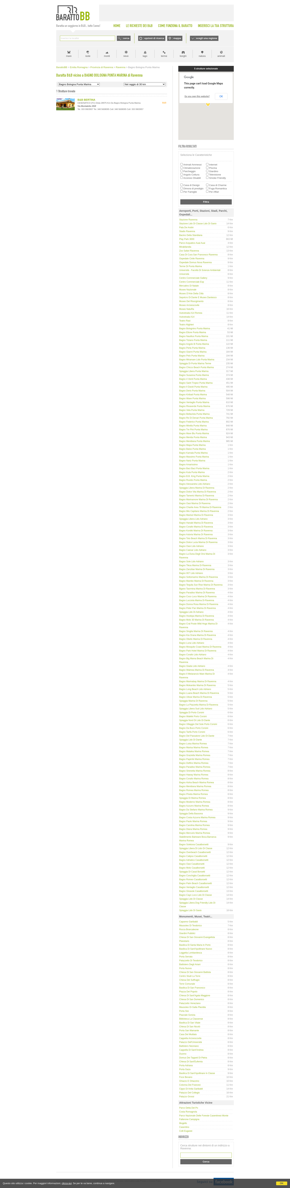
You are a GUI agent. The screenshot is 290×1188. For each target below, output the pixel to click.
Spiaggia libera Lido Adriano (193, 519)
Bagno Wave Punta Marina (192, 398)
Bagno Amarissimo (188, 464)
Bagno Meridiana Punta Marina (194, 441)
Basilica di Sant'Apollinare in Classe (197, 1073)
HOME (116, 25)
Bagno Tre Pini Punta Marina (193, 429)
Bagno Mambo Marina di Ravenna (196, 581)
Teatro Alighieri (186, 324)
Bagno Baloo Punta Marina (192, 449)
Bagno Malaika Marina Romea (194, 751)
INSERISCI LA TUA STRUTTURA (216, 25)
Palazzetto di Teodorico (191, 960)
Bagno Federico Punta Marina (194, 421)
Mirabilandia (185, 247)
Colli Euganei (185, 1131)
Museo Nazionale (187, 289)
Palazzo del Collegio (189, 1092)
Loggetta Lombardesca (190, 952)
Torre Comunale (187, 984)
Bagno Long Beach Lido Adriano (195, 689)
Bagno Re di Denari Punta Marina (196, 418)
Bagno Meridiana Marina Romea (195, 786)
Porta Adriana (186, 1065)
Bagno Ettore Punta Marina (192, 332)
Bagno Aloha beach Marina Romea (196, 782)
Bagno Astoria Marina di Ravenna (196, 534)
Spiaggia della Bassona (191, 813)
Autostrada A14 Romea (190, 313)
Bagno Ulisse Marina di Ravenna (195, 697)
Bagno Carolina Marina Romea (194, 825)
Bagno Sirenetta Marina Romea (194, 771)
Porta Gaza (184, 1069)
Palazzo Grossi (186, 1096)
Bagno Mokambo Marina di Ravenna (197, 685)
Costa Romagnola (188, 1111)
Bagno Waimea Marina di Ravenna (196, 670)
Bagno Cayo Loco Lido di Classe (195, 895)
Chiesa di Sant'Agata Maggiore (194, 995)
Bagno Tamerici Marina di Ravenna (196, 495)
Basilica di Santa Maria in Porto (194, 945)
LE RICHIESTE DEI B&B (139, 25)
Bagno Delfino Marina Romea (193, 763)
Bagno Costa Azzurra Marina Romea (197, 817)
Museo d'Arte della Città (191, 293)
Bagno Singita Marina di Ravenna (196, 631)
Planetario (184, 941)
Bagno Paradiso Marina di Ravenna (197, 592)
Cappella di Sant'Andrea (191, 1050)
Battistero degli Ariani (189, 964)
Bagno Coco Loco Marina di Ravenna (197, 596)
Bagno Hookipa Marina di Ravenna (196, 616)
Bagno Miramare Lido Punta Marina (196, 359)
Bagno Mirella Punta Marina (193, 425)
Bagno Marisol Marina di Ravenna (196, 515)
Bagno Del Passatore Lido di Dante (196, 736)
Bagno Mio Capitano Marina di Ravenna (199, 511)
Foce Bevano (185, 1077)
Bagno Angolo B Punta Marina (194, 344)
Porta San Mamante (189, 1030)
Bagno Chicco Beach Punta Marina (196, 367)
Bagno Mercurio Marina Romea (194, 833)
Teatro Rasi (184, 320)
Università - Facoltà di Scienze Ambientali (199, 270)
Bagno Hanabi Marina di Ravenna (196, 523)
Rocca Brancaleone (189, 929)
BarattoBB (61, 67)
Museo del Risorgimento (191, 301)
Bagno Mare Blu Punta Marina (194, 433)
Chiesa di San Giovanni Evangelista (197, 937)
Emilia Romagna (78, 67)
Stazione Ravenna (188, 219)
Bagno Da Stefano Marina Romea (196, 809)
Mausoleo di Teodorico (190, 925)
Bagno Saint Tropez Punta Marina (196, 383)
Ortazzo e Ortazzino (189, 1081)
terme (164, 56)
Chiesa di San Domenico (191, 999)
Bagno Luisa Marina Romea (193, 743)
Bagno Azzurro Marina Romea (194, 806)
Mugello (183, 1123)
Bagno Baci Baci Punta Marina (194, 468)
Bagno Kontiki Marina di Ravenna (196, 530)
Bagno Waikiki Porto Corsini (193, 716)
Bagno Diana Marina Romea (193, 829)
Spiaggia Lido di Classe (191, 899)
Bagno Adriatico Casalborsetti (193, 860)
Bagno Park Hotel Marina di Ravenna (197, 650)
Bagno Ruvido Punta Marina (193, 480)
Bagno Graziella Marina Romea (194, 755)
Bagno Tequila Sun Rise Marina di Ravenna (200, 585)
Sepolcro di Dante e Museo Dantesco (198, 297)
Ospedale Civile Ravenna (191, 258)
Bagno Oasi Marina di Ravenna (194, 503)
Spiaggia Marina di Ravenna (193, 701)
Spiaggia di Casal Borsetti (192, 871)
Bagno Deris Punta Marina (192, 390)
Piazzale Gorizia (187, 1015)
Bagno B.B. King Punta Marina (194, 476)
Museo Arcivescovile (189, 305)
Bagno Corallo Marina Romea (193, 778)
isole (87, 56)
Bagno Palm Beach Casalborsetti (195, 883)
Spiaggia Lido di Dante (190, 739)
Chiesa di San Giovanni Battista (195, 972)
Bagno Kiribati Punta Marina (193, 394)
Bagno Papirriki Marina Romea (194, 759)
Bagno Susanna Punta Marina (194, 375)
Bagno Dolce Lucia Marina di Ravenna (198, 542)
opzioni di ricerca (154, 38)
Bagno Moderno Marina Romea (194, 802)
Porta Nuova (185, 968)
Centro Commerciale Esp (191, 282)
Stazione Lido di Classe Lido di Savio (197, 223)
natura (202, 56)
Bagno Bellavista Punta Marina (194, 414)
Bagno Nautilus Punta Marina (193, 336)
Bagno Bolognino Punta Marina (194, 328)
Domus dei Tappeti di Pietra (193, 1057)
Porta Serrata (185, 956)
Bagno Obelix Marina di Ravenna (195, 639)
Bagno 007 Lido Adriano (191, 573)
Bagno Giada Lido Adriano (192, 666)
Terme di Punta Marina (190, 266)
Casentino (184, 1127)
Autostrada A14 (186, 317)
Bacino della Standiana (190, 235)
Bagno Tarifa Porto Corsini (192, 732)
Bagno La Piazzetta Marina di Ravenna (198, 704)
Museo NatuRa (186, 309)
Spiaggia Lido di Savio (190, 910)
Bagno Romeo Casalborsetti (193, 879)
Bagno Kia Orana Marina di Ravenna (197, 635)
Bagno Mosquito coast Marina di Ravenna (200, 647)
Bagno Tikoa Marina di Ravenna (195, 565)
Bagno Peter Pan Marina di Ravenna (197, 608)
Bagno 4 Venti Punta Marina (193, 379)
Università (184, 274)
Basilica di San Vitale (189, 1022)
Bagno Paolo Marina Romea (193, 821)
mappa (177, 38)
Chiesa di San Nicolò (189, 1026)
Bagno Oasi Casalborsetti (191, 864)
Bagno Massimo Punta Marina (194, 456)
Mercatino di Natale (189, 285)
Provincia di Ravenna (101, 67)
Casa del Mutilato (188, 1034)
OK (282, 1183)
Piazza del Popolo (188, 991)
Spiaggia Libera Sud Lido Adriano (195, 708)
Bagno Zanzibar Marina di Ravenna (197, 569)
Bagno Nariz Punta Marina (192, 460)
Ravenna (120, 67)
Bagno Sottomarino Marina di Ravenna (198, 577)
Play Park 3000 (186, 239)
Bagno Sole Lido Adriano (191, 561)
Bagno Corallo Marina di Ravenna (196, 526)
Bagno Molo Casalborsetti (192, 868)
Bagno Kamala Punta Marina (193, 453)
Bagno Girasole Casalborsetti (193, 891)
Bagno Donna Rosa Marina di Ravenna (198, 604)
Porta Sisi (184, 1011)
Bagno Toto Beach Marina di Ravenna (198, 538)
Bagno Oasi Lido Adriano (191, 546)
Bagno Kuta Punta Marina (192, 472)
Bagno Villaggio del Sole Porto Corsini (198, 724)
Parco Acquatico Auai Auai (192, 243)
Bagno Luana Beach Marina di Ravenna (199, 693)
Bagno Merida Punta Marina (193, 437)
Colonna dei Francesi (189, 1085)
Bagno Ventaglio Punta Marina (194, 402)
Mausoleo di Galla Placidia (192, 1007)
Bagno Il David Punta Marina (193, 387)
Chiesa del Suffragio (189, 980)
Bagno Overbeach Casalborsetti (195, 852)
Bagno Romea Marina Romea (194, 790)
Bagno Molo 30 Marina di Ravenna (196, 620)
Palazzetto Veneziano (189, 1003)
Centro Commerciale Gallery (193, 278)
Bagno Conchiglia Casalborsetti (194, 875)
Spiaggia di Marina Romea (192, 798)
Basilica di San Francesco (192, 987)
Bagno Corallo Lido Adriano (192, 654)
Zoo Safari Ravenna (189, 250)
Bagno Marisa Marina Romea (193, 747)
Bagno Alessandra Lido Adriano (194, 484)
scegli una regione (206, 38)
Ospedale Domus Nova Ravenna (195, 262)
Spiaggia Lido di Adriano (191, 612)
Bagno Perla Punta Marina (192, 348)
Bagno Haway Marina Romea (193, 774)
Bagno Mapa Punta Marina (192, 445)
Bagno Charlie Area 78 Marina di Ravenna (200, 507)
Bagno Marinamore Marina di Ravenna (198, 499)
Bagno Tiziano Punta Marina (193, 340)
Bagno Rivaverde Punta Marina (194, 406)
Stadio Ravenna (187, 231)
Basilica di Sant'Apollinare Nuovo (195, 949)
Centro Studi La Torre (189, 976)
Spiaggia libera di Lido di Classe (195, 848)
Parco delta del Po (188, 1108)
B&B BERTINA (86, 99)
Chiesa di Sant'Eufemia (191, 1061)
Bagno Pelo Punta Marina (192, 355)
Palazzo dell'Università (190, 1042)
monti (107, 56)
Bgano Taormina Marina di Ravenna (197, 588)
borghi (183, 56)
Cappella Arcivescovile (190, 1038)
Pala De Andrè (186, 227)
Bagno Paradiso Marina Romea (194, 767)
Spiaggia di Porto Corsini (191, 712)
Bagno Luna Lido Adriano (191, 643)
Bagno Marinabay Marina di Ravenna (197, 681)
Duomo (182, 1054)
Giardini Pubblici (187, 933)
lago (145, 56)
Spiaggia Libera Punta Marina (193, 371)
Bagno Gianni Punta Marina (192, 352)
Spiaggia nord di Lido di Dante (194, 720)
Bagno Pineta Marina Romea (193, 794)
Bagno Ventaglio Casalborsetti (194, 887)
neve (126, 56)
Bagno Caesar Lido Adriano (192, 550)
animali (221, 56)
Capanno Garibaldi (188, 921)
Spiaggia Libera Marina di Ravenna (196, 488)
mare (69, 56)
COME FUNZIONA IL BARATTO (175, 25)
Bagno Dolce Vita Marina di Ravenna (197, 491)
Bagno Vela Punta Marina (191, 410)
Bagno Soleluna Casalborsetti (193, 844)
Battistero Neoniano (189, 1046)
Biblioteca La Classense (191, 1019)
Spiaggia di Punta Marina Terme (195, 363)
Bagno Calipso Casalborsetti (193, 856)
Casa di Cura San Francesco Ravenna (198, 254)
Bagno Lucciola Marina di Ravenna (196, 600)
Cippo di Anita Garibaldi (191, 1089)
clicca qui (67, 1183)
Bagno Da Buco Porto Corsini (193, 728)
